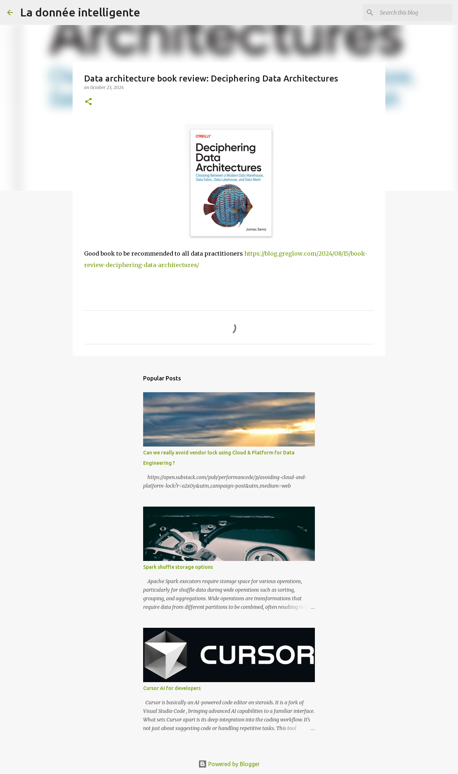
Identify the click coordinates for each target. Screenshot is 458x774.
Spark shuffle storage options (178, 567)
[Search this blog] (414, 12)
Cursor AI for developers (172, 688)
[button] (88, 102)
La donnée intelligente (80, 12)
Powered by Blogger (229, 764)
